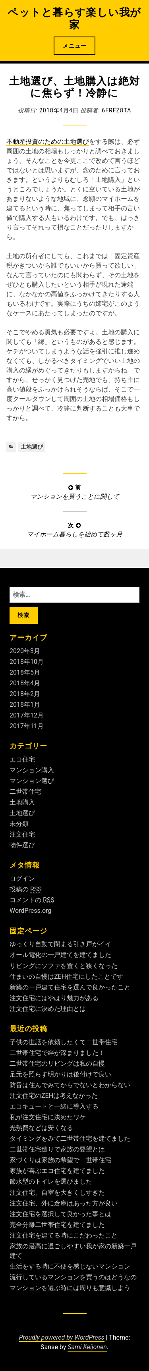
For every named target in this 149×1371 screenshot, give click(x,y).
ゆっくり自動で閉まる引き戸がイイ (60, 944)
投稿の (26, 889)
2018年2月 (25, 694)
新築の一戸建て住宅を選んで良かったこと (70, 987)
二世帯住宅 (25, 791)
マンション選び (32, 781)
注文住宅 (22, 834)
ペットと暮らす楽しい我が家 (74, 18)
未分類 (19, 823)
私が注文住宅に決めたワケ (48, 1117)
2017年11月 (27, 726)
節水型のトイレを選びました (51, 1181)
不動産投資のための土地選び (47, 141)
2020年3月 (25, 651)
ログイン (22, 878)
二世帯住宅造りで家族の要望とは (57, 1149)
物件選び (22, 845)
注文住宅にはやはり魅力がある (54, 998)
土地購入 (22, 802)
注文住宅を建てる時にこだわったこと (64, 1235)
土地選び (32, 447)
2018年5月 (25, 672)
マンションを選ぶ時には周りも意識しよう (70, 1288)
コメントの (32, 900)
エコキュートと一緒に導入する (54, 1106)
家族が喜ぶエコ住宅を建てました (57, 1170)
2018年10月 (27, 661)
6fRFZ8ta (116, 110)
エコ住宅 (22, 759)
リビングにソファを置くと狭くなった (64, 966)
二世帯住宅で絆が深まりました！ (57, 1053)
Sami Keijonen (87, 1347)
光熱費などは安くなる (41, 1128)
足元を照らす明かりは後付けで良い (60, 1074)
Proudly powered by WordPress (61, 1337)
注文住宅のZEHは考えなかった (54, 1095)
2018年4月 (25, 683)
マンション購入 (32, 770)
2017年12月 (27, 715)
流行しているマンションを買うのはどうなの (73, 1277)
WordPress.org (30, 910)
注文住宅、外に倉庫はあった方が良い (64, 1203)
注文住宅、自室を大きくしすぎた (57, 1192)
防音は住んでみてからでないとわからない (70, 1085)
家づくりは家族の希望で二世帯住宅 (60, 1160)
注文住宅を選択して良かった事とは (60, 1214)
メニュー (75, 45)
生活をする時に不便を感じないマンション (70, 1266)
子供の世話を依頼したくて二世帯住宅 (64, 1042)
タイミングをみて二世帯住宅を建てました (70, 1138)
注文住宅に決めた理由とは (48, 1008)
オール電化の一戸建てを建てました (60, 954)
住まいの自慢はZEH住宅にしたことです (66, 976)
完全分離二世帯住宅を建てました (57, 1224)
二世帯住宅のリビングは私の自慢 (57, 1063)
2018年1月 (25, 704)
